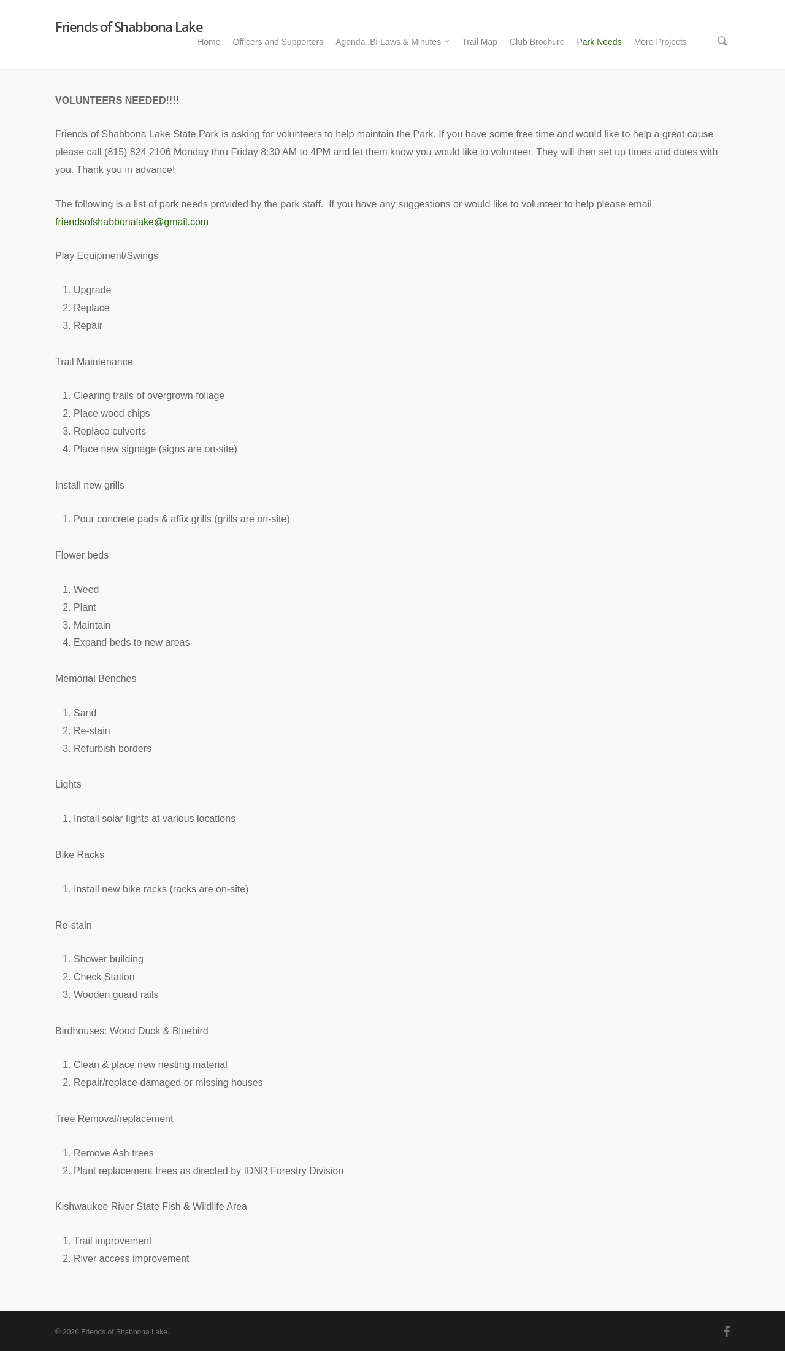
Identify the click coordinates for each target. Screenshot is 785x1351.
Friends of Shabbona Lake (128, 26)
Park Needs (598, 42)
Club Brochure (537, 42)
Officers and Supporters (278, 42)
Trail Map (479, 42)
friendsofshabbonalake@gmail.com (132, 222)
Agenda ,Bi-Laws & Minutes (393, 42)
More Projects (660, 42)
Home (208, 42)
